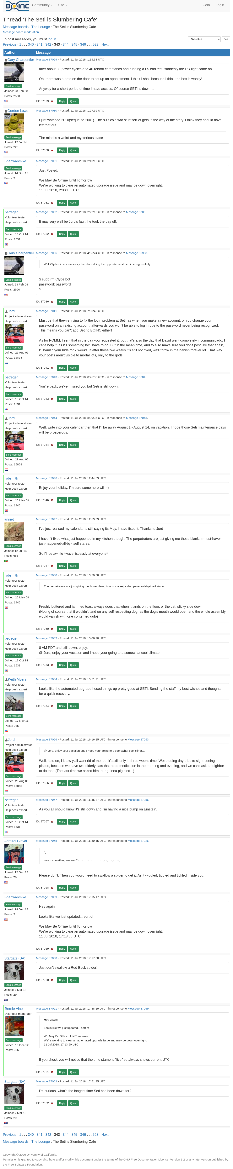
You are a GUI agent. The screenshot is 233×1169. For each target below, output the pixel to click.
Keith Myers (17, 679)
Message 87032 (46, 212)
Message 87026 (138, 840)
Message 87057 (46, 799)
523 (96, 44)
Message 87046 (46, 478)
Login (220, 5)
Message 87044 (46, 417)
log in (52, 39)
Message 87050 (46, 575)
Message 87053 (46, 638)
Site (62, 5)
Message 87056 (46, 739)
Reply (62, 101)
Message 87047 (46, 519)
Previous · (11, 44)
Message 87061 (46, 1008)
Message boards (16, 27)
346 (83, 44)
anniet (9, 519)
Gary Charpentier (21, 60)
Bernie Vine (14, 1009)
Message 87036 (46, 253)
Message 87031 (46, 161)
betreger (11, 212)
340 (31, 44)
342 (48, 44)
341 (39, 44)
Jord (11, 311)
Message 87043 (46, 377)
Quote (73, 101)
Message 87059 (46, 897)
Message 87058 (46, 840)
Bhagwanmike (15, 161)
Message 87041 (46, 311)
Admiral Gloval (15, 841)
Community (42, 5)
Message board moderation (21, 32)
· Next (104, 44)
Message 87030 (46, 110)
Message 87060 (46, 958)
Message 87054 (46, 679)
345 (74, 44)
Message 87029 (46, 59)
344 (65, 44)
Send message (13, 86)
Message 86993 (136, 253)
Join (206, 5)
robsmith (11, 478)
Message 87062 (46, 1081)
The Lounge (40, 27)
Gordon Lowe (18, 111)
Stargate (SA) (14, 958)
